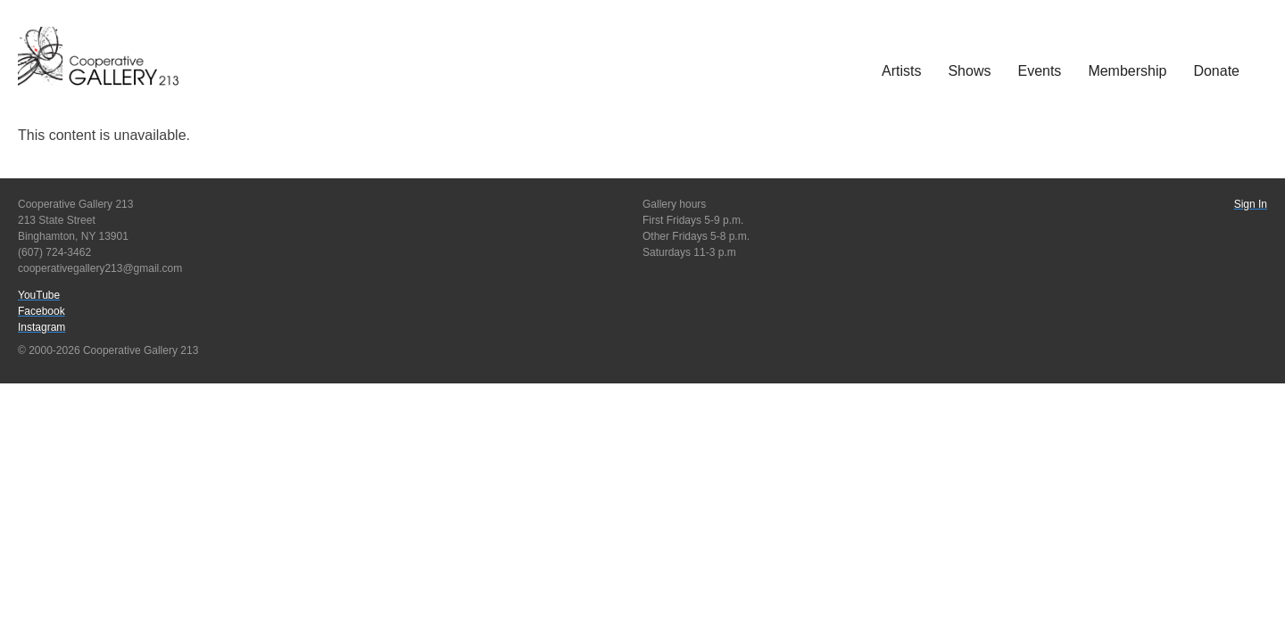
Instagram (41, 327)
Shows (969, 70)
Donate (1216, 70)
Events (1039, 70)
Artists (901, 70)
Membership (1127, 70)
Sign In (1250, 204)
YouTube (39, 295)
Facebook (41, 311)
